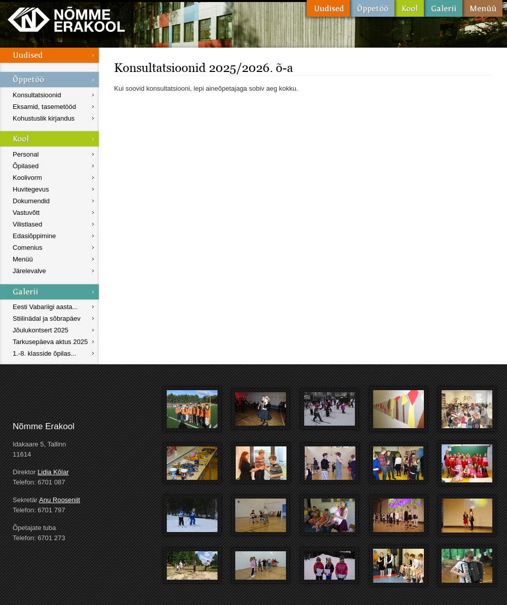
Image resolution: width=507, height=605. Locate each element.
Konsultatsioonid (37, 95)
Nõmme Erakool (66, 19)
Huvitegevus (31, 189)
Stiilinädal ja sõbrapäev (47, 318)
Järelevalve (29, 271)
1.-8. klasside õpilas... (44, 353)
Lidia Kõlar (53, 472)
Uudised (328, 8)
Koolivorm (27, 177)
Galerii (443, 8)
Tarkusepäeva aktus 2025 (50, 342)
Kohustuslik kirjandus (44, 118)
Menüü (482, 8)
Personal (26, 154)
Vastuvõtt (26, 212)
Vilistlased (27, 224)
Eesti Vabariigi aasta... (45, 307)
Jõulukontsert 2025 (40, 330)
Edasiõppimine (34, 236)
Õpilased (26, 166)
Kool (409, 8)
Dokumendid (31, 201)
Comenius (28, 247)
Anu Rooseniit (59, 500)
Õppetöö (372, 8)
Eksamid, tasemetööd (44, 106)
